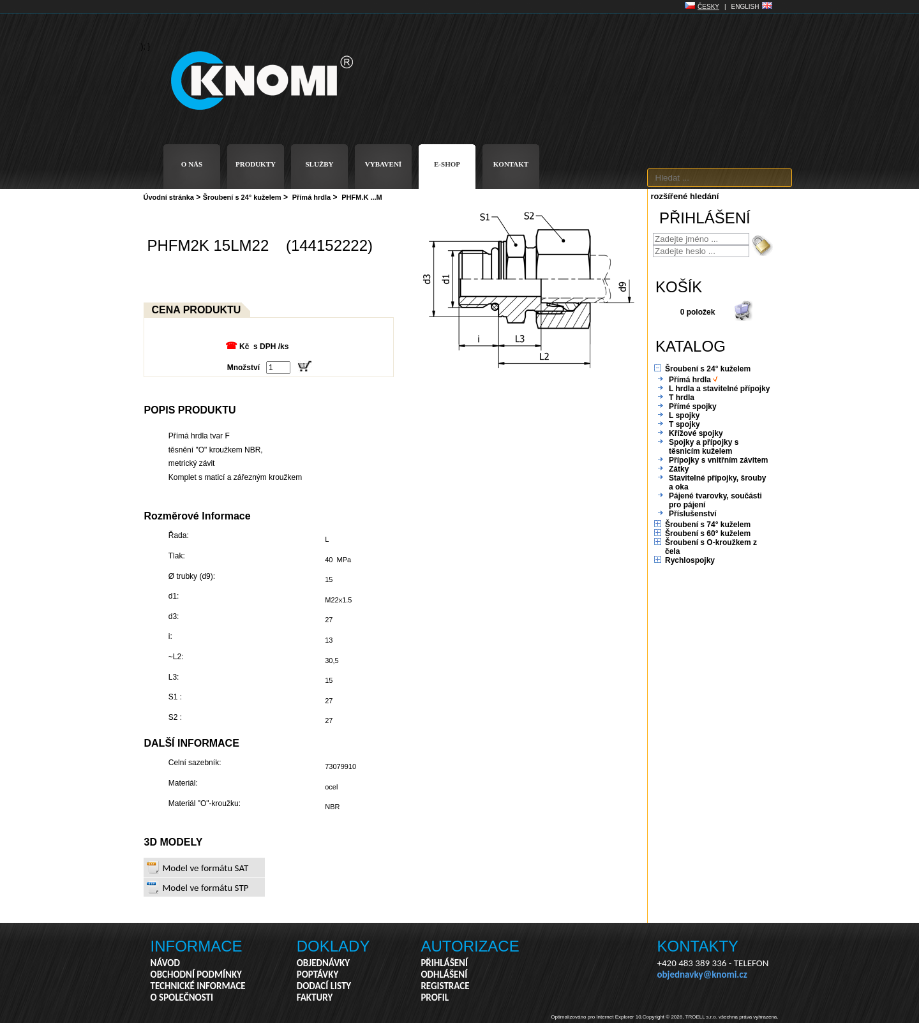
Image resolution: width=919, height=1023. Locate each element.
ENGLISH (745, 6)
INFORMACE (197, 946)
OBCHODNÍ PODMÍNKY (196, 974)
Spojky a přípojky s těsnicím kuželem (703, 447)
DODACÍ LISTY (324, 986)
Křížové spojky (696, 433)
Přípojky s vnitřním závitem (718, 460)
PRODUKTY (255, 164)
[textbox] (719, 177)
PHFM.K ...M (361, 197)
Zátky (679, 469)
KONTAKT (510, 164)
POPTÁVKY (318, 974)
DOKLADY (333, 946)
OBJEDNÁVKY (323, 963)
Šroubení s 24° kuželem (242, 197)
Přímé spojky (693, 406)
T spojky (684, 424)
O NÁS (191, 164)
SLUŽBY (319, 164)
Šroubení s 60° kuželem (708, 533)
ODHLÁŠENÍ (444, 974)
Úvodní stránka (169, 197)
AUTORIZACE (470, 946)
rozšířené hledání (685, 196)
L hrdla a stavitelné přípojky (719, 388)
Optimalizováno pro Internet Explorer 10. (597, 1017)
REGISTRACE (445, 986)
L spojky (684, 415)
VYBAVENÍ (383, 164)
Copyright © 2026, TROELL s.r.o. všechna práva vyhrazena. (711, 1017)
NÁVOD (165, 963)
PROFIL (435, 997)
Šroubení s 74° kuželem (708, 524)
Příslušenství (693, 513)
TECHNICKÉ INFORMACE (198, 986)
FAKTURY (315, 997)
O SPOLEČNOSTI (182, 997)
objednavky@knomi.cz (702, 974)
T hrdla (681, 397)
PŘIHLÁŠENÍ (444, 963)
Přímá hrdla (311, 197)
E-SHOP (447, 164)
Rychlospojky (690, 560)
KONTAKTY (698, 946)
